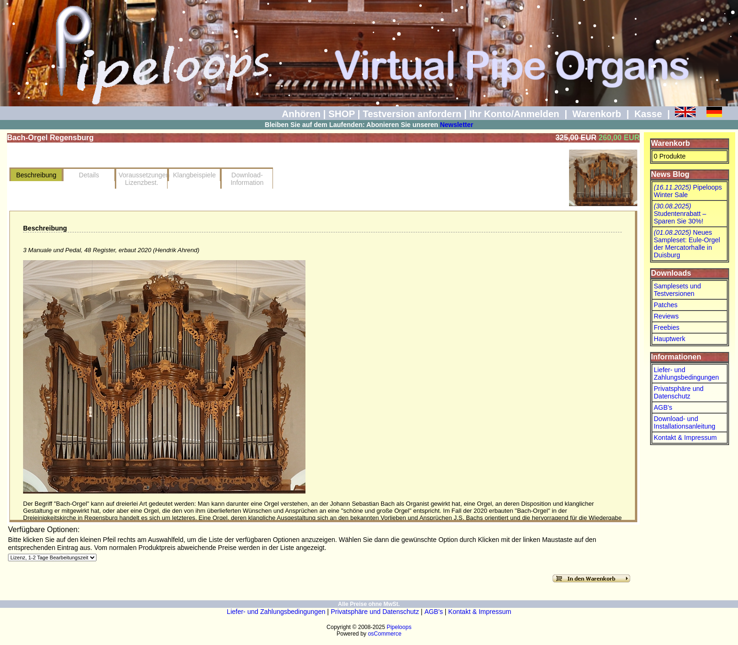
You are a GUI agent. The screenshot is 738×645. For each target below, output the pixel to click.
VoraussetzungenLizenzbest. (143, 178)
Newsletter (456, 124)
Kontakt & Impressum (685, 437)
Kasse (648, 114)
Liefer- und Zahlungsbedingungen (686, 373)
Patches (666, 305)
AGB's (663, 407)
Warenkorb (596, 114)
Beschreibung (36, 175)
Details (89, 175)
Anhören (301, 114)
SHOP (342, 114)
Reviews (666, 316)
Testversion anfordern (412, 114)
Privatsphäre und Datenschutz (679, 392)
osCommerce (384, 633)
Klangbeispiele (194, 175)
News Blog (670, 174)
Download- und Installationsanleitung (684, 422)
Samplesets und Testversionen (677, 289)
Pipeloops (398, 627)
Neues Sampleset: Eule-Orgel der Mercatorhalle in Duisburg (687, 244)
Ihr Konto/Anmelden (514, 114)
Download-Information (247, 178)
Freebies (666, 327)
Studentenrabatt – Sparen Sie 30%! (680, 213)
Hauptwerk (669, 338)
